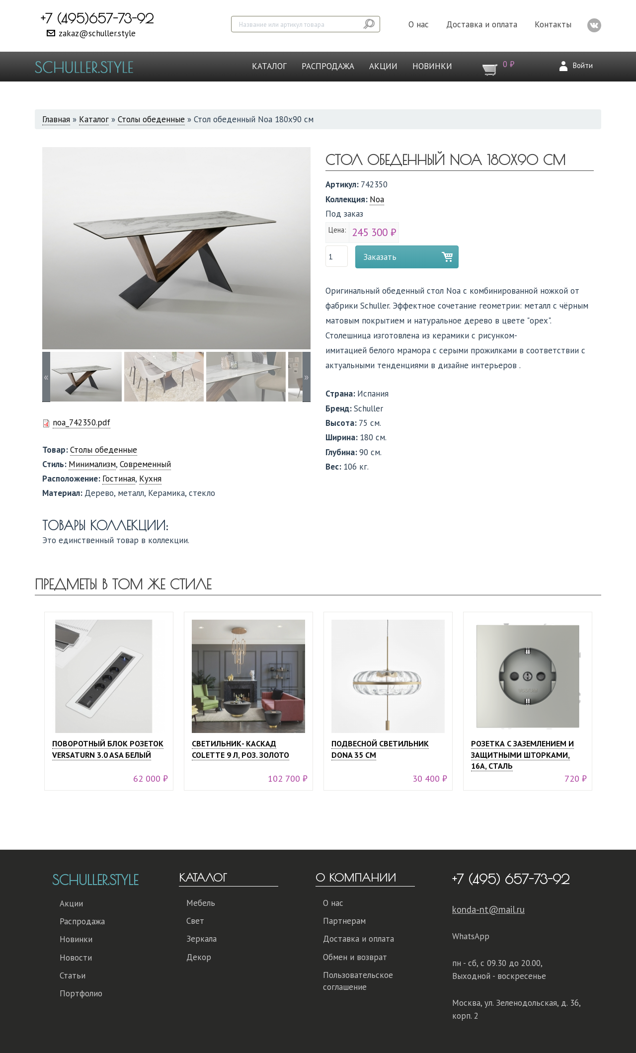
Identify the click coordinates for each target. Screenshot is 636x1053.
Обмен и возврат (355, 957)
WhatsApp (470, 936)
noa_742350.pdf (81, 422)
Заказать (380, 256)
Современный (145, 464)
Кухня (150, 478)
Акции (383, 66)
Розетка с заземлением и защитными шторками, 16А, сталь (522, 754)
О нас (418, 24)
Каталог (269, 66)
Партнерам (344, 920)
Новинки (432, 66)
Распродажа (328, 66)
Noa (377, 199)
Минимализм (92, 464)
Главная (56, 119)
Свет (195, 920)
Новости (76, 957)
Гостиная (118, 478)
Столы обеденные (151, 119)
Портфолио (81, 993)
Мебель (200, 902)
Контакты (553, 24)
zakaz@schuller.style (97, 33)
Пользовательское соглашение (358, 981)
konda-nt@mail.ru (488, 909)
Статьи (72, 975)
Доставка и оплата (481, 24)
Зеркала (201, 938)
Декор (198, 957)
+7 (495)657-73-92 (97, 18)
